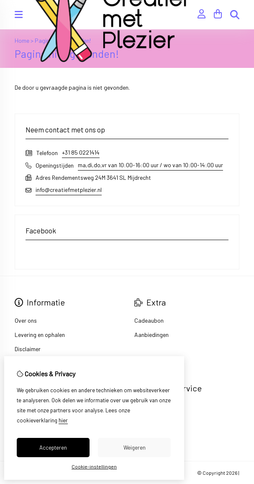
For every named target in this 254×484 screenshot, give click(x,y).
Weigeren (134, 447)
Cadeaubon (149, 320)
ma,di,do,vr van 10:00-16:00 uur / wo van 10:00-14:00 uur (150, 164)
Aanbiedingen (151, 334)
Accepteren (53, 447)
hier (63, 420)
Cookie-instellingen (94, 466)
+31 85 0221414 (81, 152)
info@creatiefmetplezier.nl (69, 189)
